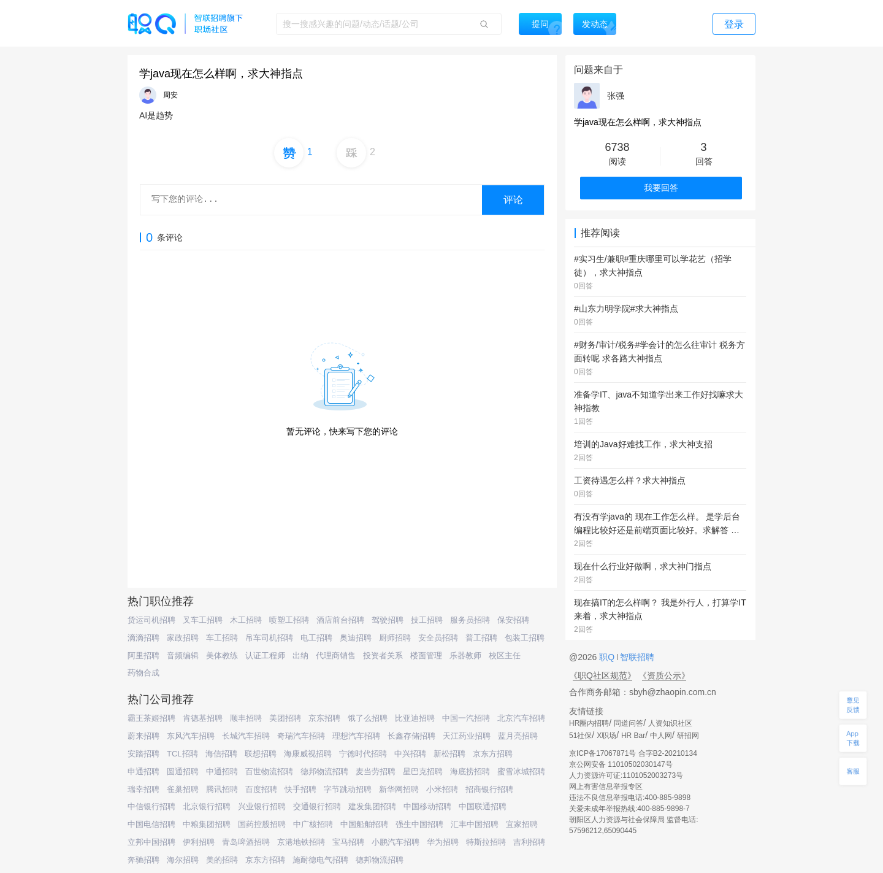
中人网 (661, 735)
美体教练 (222, 655)
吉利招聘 (529, 842)
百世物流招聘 (269, 771)
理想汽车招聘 (356, 735)
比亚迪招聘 (415, 718)
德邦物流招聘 (324, 771)
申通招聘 (143, 771)
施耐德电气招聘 (320, 859)
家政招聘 (183, 637)
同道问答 (628, 723)
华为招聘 (443, 842)
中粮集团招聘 (207, 824)
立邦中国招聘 (151, 842)
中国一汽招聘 (466, 718)
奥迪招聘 (356, 637)
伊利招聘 (199, 842)
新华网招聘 (399, 789)
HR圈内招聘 (589, 723)
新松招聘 (449, 753)
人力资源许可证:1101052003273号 (626, 775)
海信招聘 (221, 753)
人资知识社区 (670, 723)
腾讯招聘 (222, 789)
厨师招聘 (395, 637)
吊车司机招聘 (269, 637)
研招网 (688, 735)
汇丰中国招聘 (475, 824)
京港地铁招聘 (301, 842)
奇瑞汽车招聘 (301, 735)
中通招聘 (222, 771)
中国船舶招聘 (364, 824)
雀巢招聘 (183, 789)
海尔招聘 (183, 859)
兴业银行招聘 (262, 806)
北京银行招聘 (207, 806)
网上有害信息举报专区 (606, 786)
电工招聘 (316, 637)
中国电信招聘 (151, 824)
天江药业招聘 (467, 735)
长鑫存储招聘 (411, 735)
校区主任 (505, 655)
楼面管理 (426, 655)
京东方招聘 (493, 753)
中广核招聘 (313, 824)
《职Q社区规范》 (602, 675)
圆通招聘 (183, 771)
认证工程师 (265, 655)
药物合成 (143, 672)
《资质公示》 (664, 675)
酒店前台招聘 (340, 620)
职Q (608, 657)
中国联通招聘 (482, 806)
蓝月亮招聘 (518, 735)
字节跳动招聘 (348, 789)
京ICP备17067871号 (602, 753)
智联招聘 (635, 657)
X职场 (606, 735)
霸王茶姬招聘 (151, 718)
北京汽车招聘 (521, 718)
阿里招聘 (143, 655)
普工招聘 (481, 637)
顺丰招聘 (246, 718)
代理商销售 (336, 655)
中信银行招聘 (151, 806)
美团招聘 (285, 718)
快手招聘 (300, 789)
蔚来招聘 (143, 735)
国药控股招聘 (262, 824)
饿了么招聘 (368, 718)
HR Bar (633, 735)
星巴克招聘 (423, 771)
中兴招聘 (410, 753)
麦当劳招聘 (376, 771)
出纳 (300, 655)
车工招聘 (222, 637)
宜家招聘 (522, 824)
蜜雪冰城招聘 (521, 771)
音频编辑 (183, 655)
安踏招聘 (143, 753)
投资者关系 (383, 655)
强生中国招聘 (419, 824)
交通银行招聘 (317, 806)
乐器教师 (465, 655)
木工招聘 (246, 620)
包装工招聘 (525, 637)
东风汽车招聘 (191, 735)
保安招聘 (513, 620)
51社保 (580, 735)
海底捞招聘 (470, 771)
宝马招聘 (348, 842)
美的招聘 (222, 859)
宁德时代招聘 (363, 753)
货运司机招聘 (151, 620)
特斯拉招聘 (486, 842)
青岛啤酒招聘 (246, 842)
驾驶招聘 (387, 620)
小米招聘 (442, 789)
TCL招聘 (182, 753)
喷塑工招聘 (289, 620)
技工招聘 (427, 620)
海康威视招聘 (308, 753)
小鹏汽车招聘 (395, 842)
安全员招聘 (438, 637)
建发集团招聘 (372, 806)
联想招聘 (261, 753)
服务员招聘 (470, 620)
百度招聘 (261, 789)
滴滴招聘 (143, 637)
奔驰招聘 (143, 859)
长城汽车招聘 (246, 735)
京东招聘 (324, 718)
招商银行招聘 (489, 789)
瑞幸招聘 (143, 789)
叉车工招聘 (203, 620)
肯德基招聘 (203, 718)
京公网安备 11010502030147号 (621, 764)
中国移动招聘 (427, 806)
